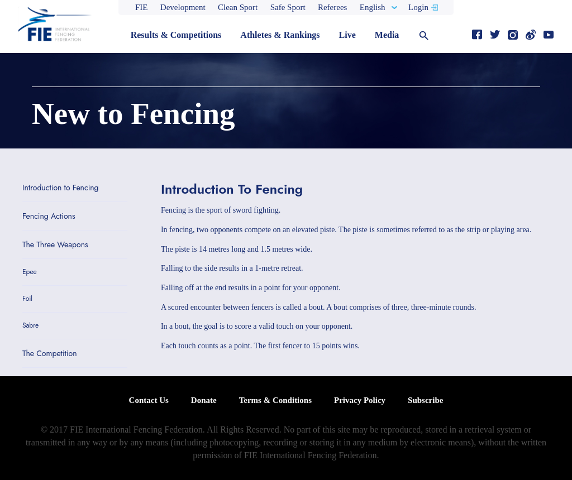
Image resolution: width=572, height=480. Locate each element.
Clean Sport (238, 7)
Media (387, 35)
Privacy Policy (359, 400)
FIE (141, 7)
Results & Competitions (176, 35)
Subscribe (425, 400)
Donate (204, 400)
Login (418, 7)
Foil (27, 299)
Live (347, 35)
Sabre (30, 325)
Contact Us (149, 400)
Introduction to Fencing (60, 187)
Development (183, 7)
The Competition (49, 353)
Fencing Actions (48, 216)
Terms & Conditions (275, 400)
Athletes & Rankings (280, 35)
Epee (29, 272)
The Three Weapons (55, 244)
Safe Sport (288, 7)
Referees (332, 7)
